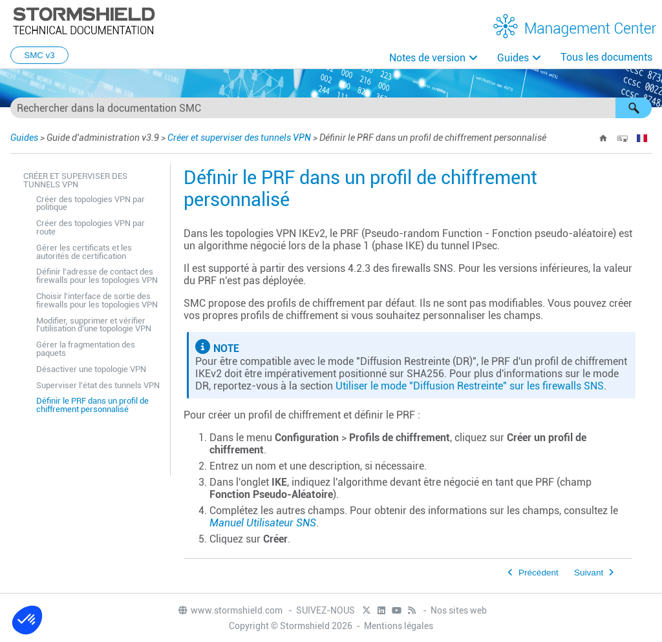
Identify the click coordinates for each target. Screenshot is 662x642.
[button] (633, 108)
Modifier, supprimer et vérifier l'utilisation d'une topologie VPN (93, 325)
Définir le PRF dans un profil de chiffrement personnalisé (92, 405)
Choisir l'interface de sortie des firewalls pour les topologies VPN (97, 300)
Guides (513, 58)
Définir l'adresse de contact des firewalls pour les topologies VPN (97, 276)
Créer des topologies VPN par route (90, 227)
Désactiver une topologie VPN (91, 369)
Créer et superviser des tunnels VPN (239, 137)
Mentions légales (398, 626)
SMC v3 (39, 55)
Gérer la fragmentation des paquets (85, 349)
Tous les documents (606, 57)
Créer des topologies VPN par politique (90, 203)
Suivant (588, 572)
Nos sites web (459, 610)
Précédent (538, 572)
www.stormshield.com (229, 610)
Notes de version (427, 58)
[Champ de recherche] (331, 108)
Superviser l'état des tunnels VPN (98, 385)
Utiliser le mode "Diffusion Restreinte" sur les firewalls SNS (470, 386)
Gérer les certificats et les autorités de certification (84, 252)
